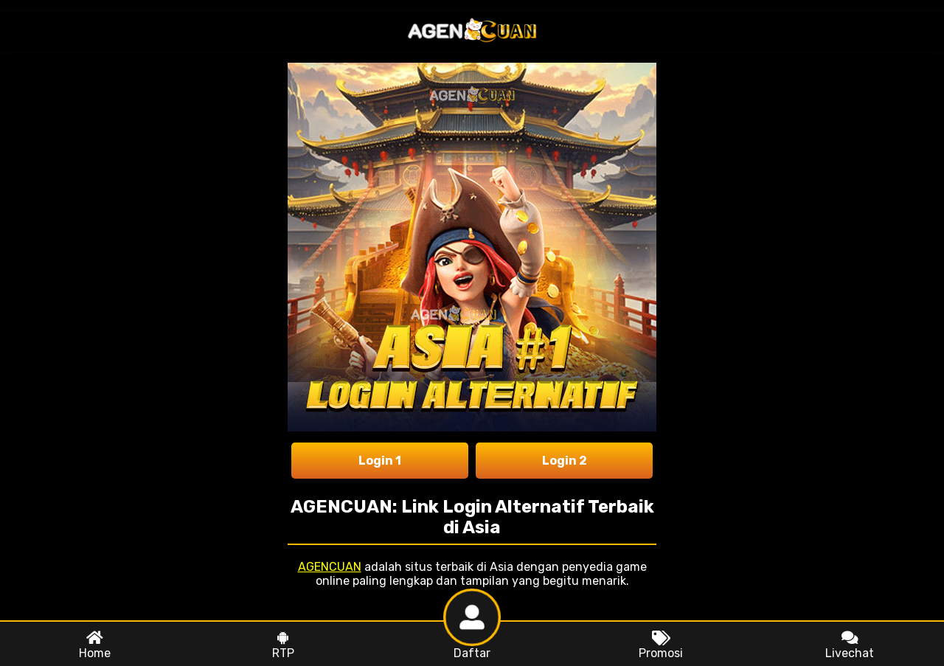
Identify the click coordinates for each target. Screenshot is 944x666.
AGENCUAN (329, 567)
